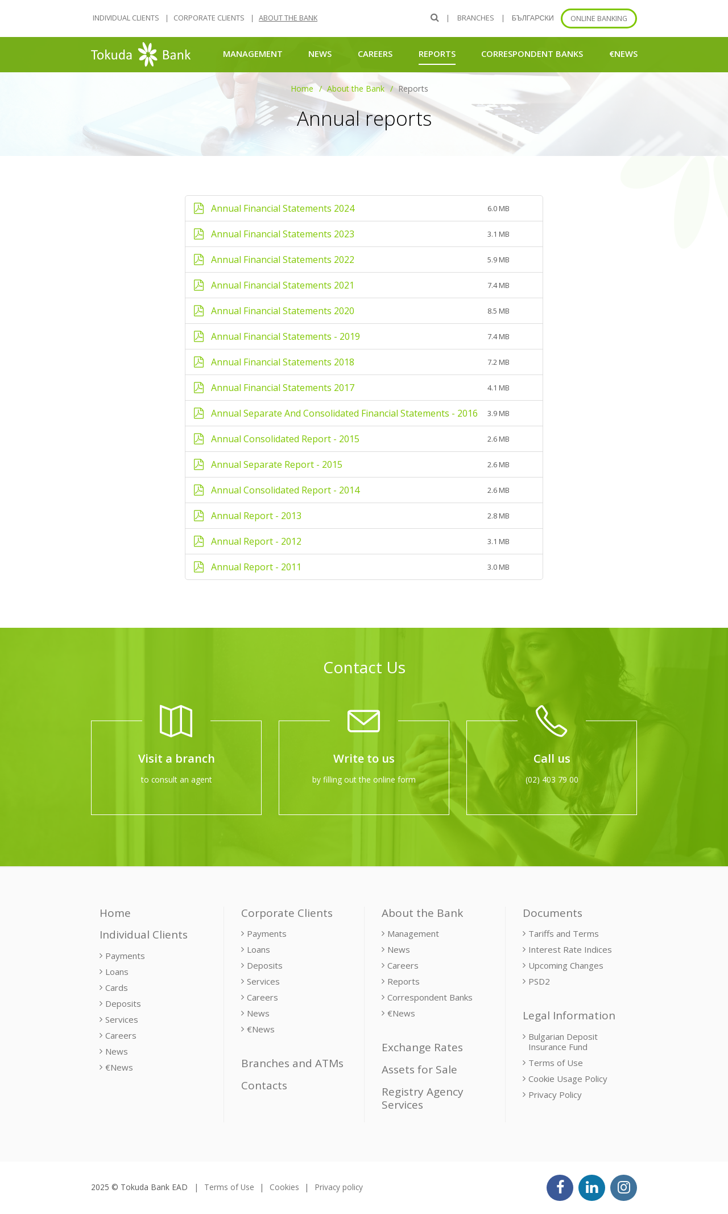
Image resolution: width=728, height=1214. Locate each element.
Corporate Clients (209, 18)
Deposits (123, 1003)
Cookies (284, 1187)
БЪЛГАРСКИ (533, 18)
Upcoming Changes (565, 965)
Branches (475, 18)
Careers (375, 53)
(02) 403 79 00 (552, 779)
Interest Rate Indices (570, 949)
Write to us (364, 758)
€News (623, 53)
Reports (437, 53)
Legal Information (569, 1015)
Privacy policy (339, 1187)
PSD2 (539, 981)
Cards (116, 987)
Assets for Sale (419, 1069)
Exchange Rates (422, 1047)
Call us (551, 758)
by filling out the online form (364, 779)
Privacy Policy (555, 1094)
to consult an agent (176, 779)
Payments (125, 955)
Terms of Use (555, 1062)
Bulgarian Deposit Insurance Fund (563, 1041)
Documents (552, 913)
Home (302, 88)
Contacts (264, 1085)
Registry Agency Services (423, 1098)
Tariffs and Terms (563, 933)
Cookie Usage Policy (567, 1078)
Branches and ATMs (292, 1063)
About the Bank (288, 18)
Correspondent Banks (532, 53)
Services (121, 1019)
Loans (117, 971)
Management (253, 53)
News (320, 53)
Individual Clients (126, 18)
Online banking (598, 18)
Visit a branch (176, 758)
